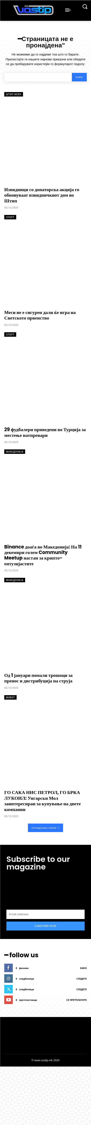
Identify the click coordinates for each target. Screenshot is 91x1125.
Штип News (13, 94)
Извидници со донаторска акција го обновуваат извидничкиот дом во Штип (41, 195)
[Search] (79, 77)
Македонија (14, 451)
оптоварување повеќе (45, 828)
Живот (10, 697)
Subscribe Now (45, 926)
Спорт (10, 217)
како (83, 968)
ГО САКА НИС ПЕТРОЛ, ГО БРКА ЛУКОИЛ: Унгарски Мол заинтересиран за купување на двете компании (42, 800)
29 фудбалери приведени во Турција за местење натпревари (45, 432)
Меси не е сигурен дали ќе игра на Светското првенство (40, 315)
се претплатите (76, 999)
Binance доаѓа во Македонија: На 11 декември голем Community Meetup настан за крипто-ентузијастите (43, 555)
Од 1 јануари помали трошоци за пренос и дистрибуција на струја (38, 678)
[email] (45, 914)
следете (82, 978)
